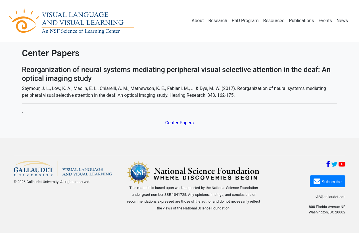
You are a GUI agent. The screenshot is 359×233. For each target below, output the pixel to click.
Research (217, 20)
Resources (273, 20)
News (342, 20)
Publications (301, 20)
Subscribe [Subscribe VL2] (328, 180)
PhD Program (245, 20)
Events (325, 20)
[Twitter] (334, 165)
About (198, 20)
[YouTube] (342, 165)
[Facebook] (328, 165)
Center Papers (179, 122)
